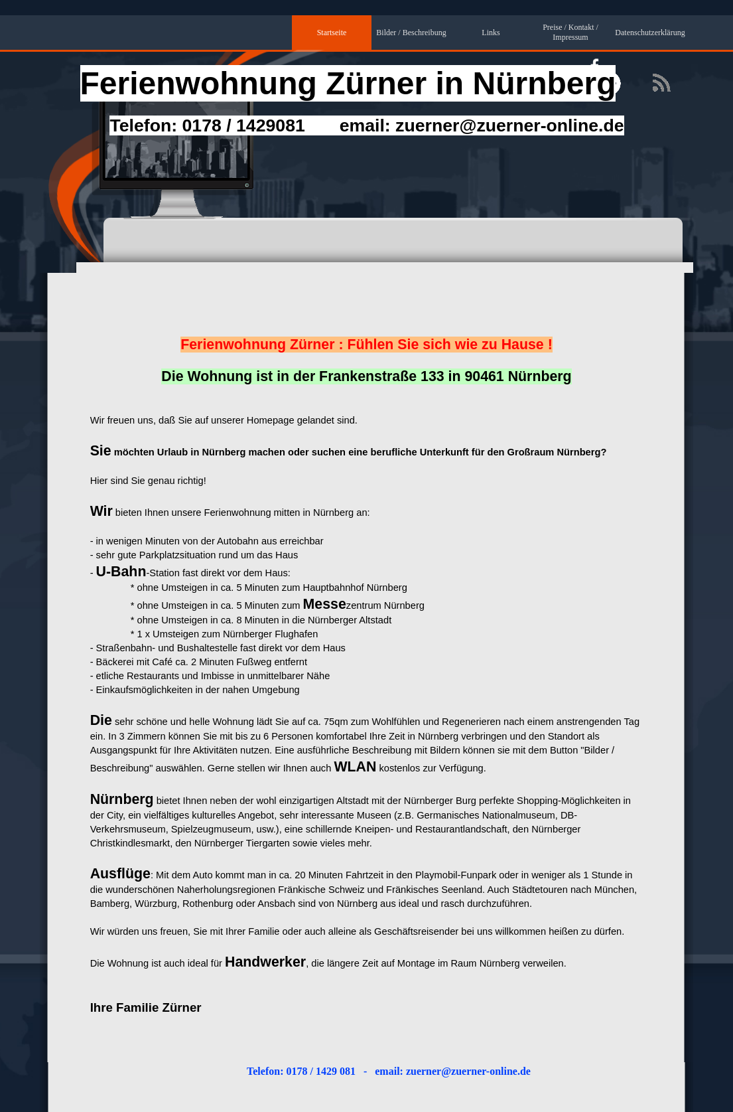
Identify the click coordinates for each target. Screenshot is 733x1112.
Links (491, 32)
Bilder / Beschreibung (411, 32)
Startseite (332, 32)
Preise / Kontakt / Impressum (570, 32)
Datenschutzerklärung (650, 32)
